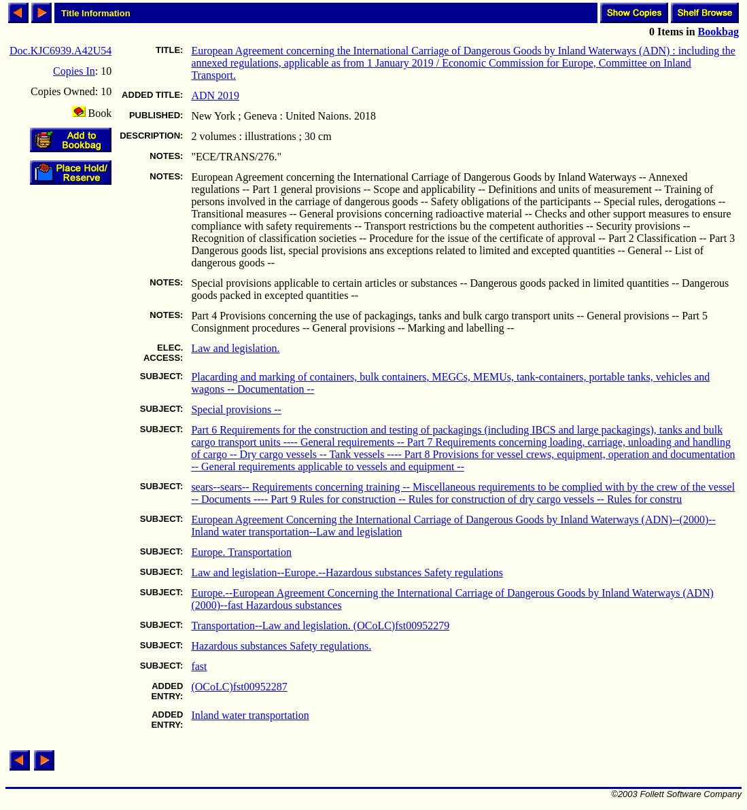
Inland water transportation (250, 715)
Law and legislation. (235, 348)
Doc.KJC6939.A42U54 (60, 50)
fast (199, 666)
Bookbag (718, 31)
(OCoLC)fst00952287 (239, 686)
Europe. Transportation (241, 552)
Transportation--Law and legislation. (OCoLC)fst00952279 (320, 625)
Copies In (74, 71)
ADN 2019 (215, 95)
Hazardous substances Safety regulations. (281, 646)
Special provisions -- (236, 409)
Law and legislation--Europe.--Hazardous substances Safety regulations (347, 572)
